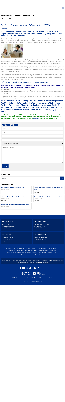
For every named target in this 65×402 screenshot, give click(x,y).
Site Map (45, 262)
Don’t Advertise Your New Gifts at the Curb (12, 188)
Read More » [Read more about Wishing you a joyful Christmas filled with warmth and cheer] (36, 192)
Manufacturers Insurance (27, 255)
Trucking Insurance (43, 250)
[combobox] (30, 178)
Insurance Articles (58, 260)
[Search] (62, 178)
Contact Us (39, 262)
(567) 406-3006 (38, 241)
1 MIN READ (4, 28)
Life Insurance (52, 250)
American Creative (48, 278)
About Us (8, 260)
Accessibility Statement (36, 281)
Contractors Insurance (30, 252)
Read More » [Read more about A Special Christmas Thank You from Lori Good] (3, 200)
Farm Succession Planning (30, 250)
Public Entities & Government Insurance (48, 252)
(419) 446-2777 (38, 228)
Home (3, 260)
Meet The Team (17, 260)
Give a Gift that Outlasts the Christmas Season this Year (49, 197)
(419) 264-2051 (6, 241)
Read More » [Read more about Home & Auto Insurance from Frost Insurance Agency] (3, 208)
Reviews (24, 260)
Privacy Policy (26, 281)
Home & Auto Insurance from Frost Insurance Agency (15, 204)
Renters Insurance (39, 255)
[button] (63, 8)
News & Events (22, 262)
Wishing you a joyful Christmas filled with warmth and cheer (48, 188)
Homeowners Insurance (12, 248)
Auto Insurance (23, 248)
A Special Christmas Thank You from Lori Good (13, 197)
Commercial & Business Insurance (49, 248)
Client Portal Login (47, 260)
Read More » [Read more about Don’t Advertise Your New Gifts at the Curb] (3, 191)
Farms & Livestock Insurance (16, 250)
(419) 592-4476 (6, 228)
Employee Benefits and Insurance (15, 252)
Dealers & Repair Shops (34, 248)
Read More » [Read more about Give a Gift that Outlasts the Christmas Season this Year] (36, 200)
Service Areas (30, 262)
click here (36, 118)
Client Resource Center (34, 260)
